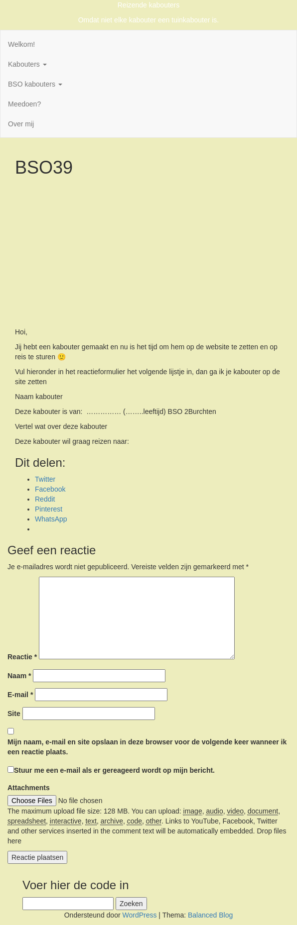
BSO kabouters (35, 84)
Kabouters (27, 64)
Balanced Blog (210, 915)
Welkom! (21, 44)
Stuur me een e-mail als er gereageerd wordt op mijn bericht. (111, 770)
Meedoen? (24, 104)
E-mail (20, 695)
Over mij (21, 124)
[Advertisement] (148, 252)
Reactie (22, 657)
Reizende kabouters (149, 5)
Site (13, 714)
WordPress (139, 915)
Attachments (28, 788)
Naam (19, 676)
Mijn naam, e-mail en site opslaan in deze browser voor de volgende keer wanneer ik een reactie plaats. (147, 747)
